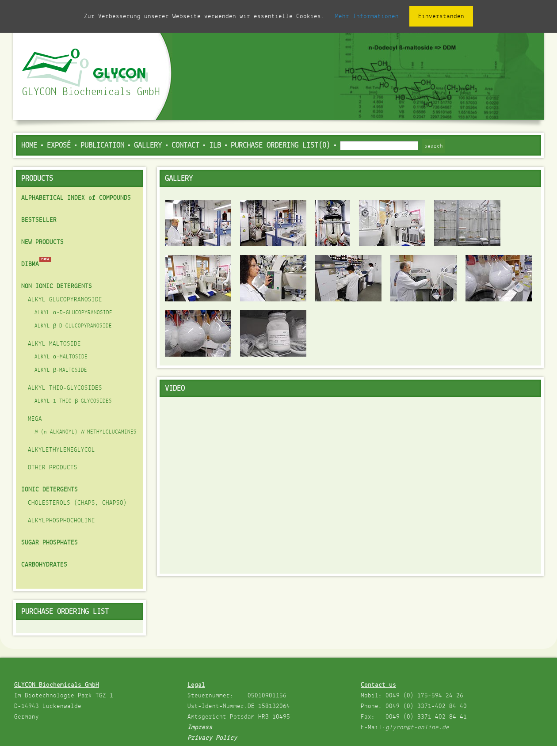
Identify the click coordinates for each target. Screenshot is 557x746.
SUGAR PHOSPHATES (49, 542)
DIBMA (30, 264)
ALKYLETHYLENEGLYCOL (61, 450)
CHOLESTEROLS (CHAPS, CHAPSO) (77, 503)
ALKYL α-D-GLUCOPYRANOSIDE (73, 313)
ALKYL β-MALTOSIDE (60, 370)
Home (29, 146)
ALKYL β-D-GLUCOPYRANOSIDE (73, 326)
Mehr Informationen (367, 16)
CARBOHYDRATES (44, 565)
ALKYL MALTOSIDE (54, 344)
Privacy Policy (212, 738)
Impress (199, 727)
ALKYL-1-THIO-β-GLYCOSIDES (73, 401)
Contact (185, 146)
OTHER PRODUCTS (52, 467)
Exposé (59, 146)
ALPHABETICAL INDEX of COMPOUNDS (76, 198)
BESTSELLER (39, 220)
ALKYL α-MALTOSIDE (61, 357)
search (433, 146)
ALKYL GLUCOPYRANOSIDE (65, 299)
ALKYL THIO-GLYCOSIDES (65, 388)
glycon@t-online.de (417, 727)
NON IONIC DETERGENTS (56, 286)
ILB (215, 146)
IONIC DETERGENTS (49, 489)
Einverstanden (441, 16)
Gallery (148, 146)
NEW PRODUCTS (42, 242)
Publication (102, 146)
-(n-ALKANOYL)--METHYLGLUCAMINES (85, 432)
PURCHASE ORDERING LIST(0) (280, 146)
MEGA (35, 419)
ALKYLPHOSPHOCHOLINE (61, 520)
